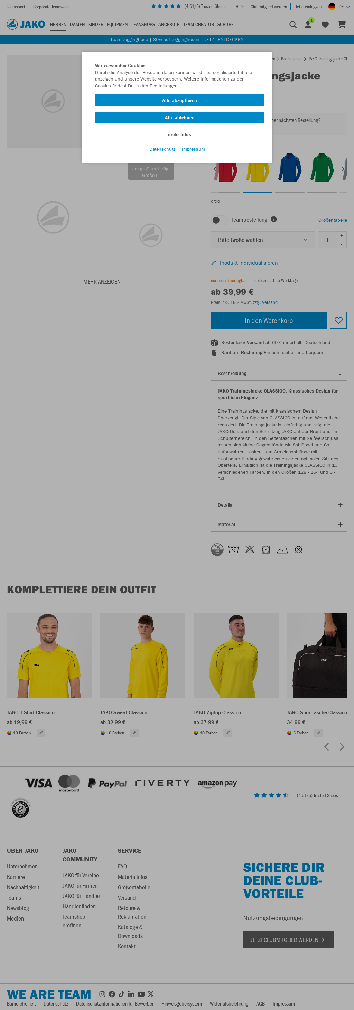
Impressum (193, 149)
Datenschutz (162, 149)
